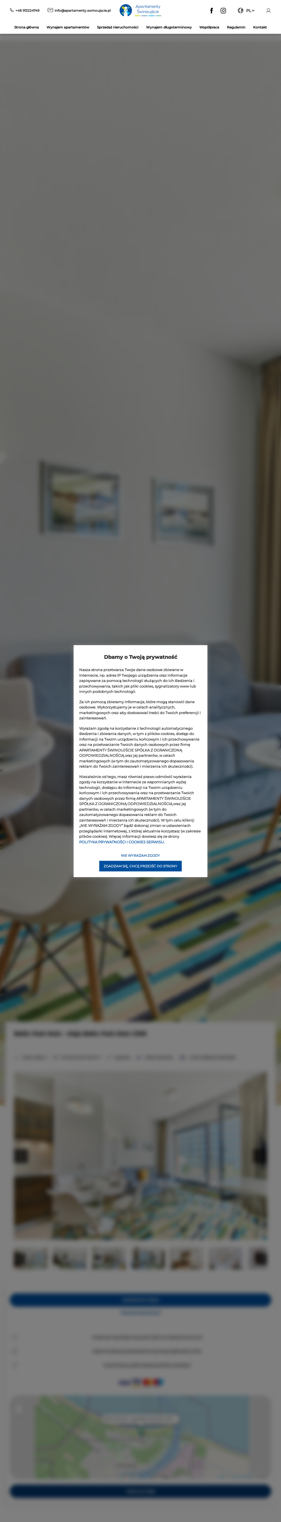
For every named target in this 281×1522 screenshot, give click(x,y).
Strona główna (26, 27)
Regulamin (236, 27)
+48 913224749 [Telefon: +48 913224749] (27, 10)
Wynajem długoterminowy (169, 27)
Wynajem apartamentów (68, 27)
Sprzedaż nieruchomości (117, 27)
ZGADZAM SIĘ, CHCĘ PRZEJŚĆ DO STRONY (140, 866)
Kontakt (260, 27)
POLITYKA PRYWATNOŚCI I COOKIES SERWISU (121, 841)
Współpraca (209, 27)
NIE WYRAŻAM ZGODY (140, 855)
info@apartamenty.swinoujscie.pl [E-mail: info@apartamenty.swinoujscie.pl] (83, 10)
